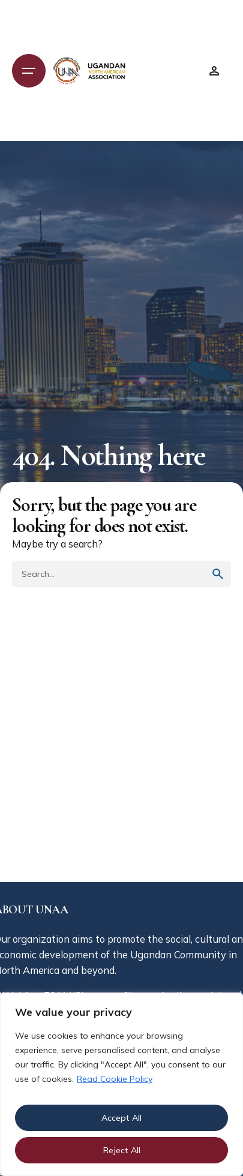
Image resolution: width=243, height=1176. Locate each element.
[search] (218, 574)
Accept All (121, 1117)
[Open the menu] (29, 71)
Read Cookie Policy (114, 1078)
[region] (121, 1084)
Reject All (121, 1150)
